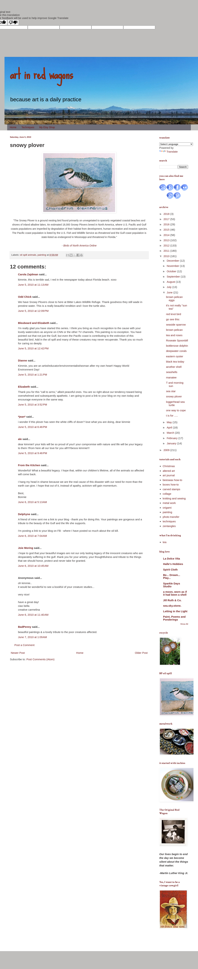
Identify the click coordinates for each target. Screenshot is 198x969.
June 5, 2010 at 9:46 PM (32, 453)
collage (167, 493)
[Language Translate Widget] (176, 144)
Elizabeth (24, 386)
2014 (166, 235)
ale (20, 439)
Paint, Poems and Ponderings (174, 618)
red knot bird (173, 314)
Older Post (141, 652)
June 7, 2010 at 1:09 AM (32, 637)
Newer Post (18, 652)
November (173, 265)
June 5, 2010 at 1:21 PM (32, 374)
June (170, 292)
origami (167, 507)
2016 (166, 224)
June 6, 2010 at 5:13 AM (32, 502)
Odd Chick (25, 296)
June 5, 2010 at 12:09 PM (33, 310)
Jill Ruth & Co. (172, 600)
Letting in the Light (175, 611)
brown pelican (174, 329)
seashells (171, 372)
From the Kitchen (29, 465)
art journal (169, 475)
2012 (166, 245)
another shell (174, 366)
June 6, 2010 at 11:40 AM (33, 614)
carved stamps (171, 489)
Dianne (22, 360)
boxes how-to (171, 484)
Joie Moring (25, 547)
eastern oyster (174, 356)
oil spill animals (28, 254)
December (173, 260)
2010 (166, 256)
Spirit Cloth (170, 569)
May (170, 422)
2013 (166, 240)
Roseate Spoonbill (177, 340)
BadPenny (24, 626)
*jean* (22, 416)
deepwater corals (176, 350)
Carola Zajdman (28, 274)
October (172, 271)
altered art (169, 470)
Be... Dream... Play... (171, 576)
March (171, 432)
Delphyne (24, 514)
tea (164, 542)
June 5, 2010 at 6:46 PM (32, 426)
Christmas (169, 466)
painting (42, 254)
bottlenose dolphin (177, 345)
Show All (184, 624)
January (172, 443)
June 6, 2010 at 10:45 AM (33, 565)
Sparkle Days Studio (171, 585)
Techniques (27, 127)
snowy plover (174, 396)
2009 (166, 450)
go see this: (173, 319)
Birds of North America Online (80, 245)
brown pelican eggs (174, 298)
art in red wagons (41, 74)
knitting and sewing (174, 498)
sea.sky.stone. (172, 605)
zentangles (169, 526)
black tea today (175, 361)
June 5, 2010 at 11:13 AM (33, 284)
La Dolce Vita (171, 558)
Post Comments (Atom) (40, 659)
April (170, 427)
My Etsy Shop (47, 127)
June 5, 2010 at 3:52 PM (32, 404)
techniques (169, 521)
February (172, 438)
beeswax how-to (172, 480)
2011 (166, 250)
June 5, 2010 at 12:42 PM (33, 348)
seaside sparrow (176, 324)
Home (13, 127)
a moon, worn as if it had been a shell (175, 593)
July (169, 287)
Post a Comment (24, 645)
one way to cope (176, 410)
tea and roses (174, 335)
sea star (171, 391)
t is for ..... (172, 415)
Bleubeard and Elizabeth (33, 322)
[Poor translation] (13, 22)
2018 (166, 213)
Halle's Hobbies (173, 563)
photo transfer (171, 516)
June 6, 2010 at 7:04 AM (32, 535)
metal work (169, 502)
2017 (166, 219)
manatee (171, 377)
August (171, 281)
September (174, 276)
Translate (168, 151)
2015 (166, 229)
